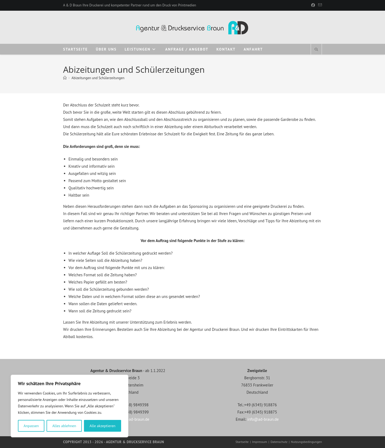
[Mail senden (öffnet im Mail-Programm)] (319, 5)
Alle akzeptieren (103, 425)
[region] (69, 406)
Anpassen (31, 425)
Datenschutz (279, 442)
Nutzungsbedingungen (306, 442)
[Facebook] (313, 5)
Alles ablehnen (64, 425)
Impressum (259, 442)
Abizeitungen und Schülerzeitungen (98, 78)
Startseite (242, 442)
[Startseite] (65, 78)
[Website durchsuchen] (316, 50)
